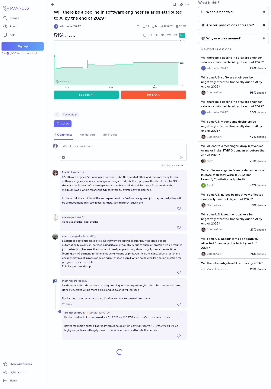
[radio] (150, 35)
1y (82, 172)
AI (57, 114)
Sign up (22, 46)
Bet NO (153, 94)
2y (85, 280)
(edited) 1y (89, 236)
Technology (70, 114)
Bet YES (86, 94)
